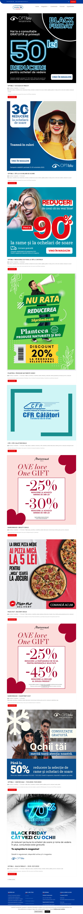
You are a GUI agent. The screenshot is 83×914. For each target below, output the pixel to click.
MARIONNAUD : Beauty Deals (18, 527)
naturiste (48, 375)
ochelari (33, 90)
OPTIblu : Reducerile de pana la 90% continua (25, 260)
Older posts (12, 879)
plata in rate (54, 90)
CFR (41, 445)
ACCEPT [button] (47, 911)
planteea (56, 375)
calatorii (33, 445)
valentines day (54, 700)
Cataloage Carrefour (29, 903)
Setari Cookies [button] (38, 911)
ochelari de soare (39, 90)
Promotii (62, 6)
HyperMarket (70, 6)
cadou (13, 90)
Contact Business (29, 900)
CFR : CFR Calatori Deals (17, 443)
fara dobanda (23, 90)
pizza (60, 614)
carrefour (31, 375)
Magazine (44, 6)
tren (72, 445)
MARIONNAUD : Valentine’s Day (19, 696)
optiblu (49, 90)
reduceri (72, 90)
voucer (9, 91)
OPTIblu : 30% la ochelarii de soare (21, 174)
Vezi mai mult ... (12, 97)
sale (56, 784)
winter (58, 784)
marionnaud (52, 530)
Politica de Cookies (59, 909)
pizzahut (63, 614)
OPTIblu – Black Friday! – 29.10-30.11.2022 (23, 866)
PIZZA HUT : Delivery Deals (17, 612)
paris (59, 530)
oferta (45, 90)
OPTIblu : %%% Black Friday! (18, 86)
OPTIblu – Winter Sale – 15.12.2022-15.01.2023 (24, 782)
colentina (17, 90)
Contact (73, 1)
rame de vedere (65, 90)
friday (29, 90)
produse (61, 375)
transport (69, 445)
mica (54, 614)
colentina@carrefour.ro (22, 1)
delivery (44, 375)
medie (50, 614)
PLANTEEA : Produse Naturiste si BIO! (21, 373)
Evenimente (54, 6)
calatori (29, 445)
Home (37, 6)
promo (59, 90)
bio (28, 375)
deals (40, 375)
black (10, 90)
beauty (28, 530)
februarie (52, 445)
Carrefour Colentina (13, 88)
